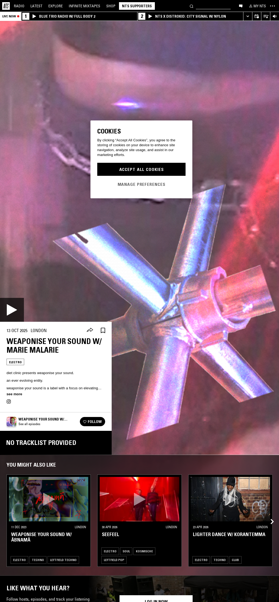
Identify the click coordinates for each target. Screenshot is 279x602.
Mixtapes (84, 6)
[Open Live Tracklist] (265, 16)
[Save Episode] (102, 330)
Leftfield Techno (63, 560)
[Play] (12, 310)
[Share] (89, 330)
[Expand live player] (247, 16)
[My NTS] (257, 6)
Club (235, 560)
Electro (15, 362)
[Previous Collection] (268, 515)
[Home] (6, 6)
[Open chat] (240, 5)
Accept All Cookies (141, 169)
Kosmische (144, 551)
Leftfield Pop (114, 560)
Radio (19, 6)
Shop (110, 6)
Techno (38, 560)
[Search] (191, 5)
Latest (36, 6)
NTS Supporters (137, 6)
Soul (126, 551)
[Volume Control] (274, 16)
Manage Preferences (141, 184)
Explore (55, 6)
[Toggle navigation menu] (272, 6)
